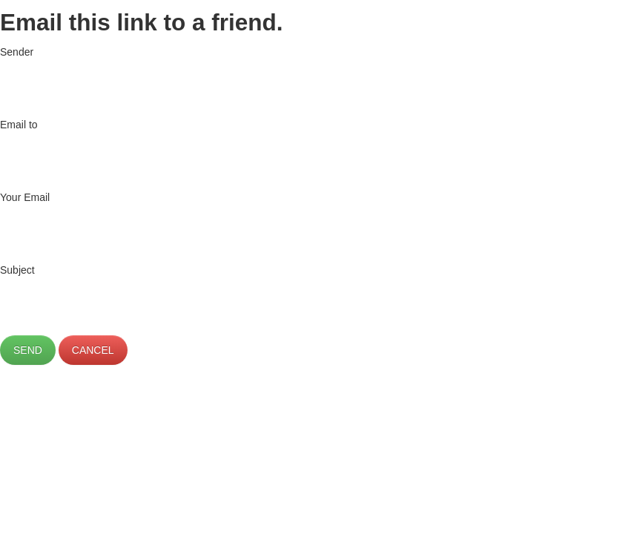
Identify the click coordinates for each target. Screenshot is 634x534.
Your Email (25, 197)
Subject (17, 270)
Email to (19, 125)
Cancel (93, 350)
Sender (16, 52)
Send (27, 350)
